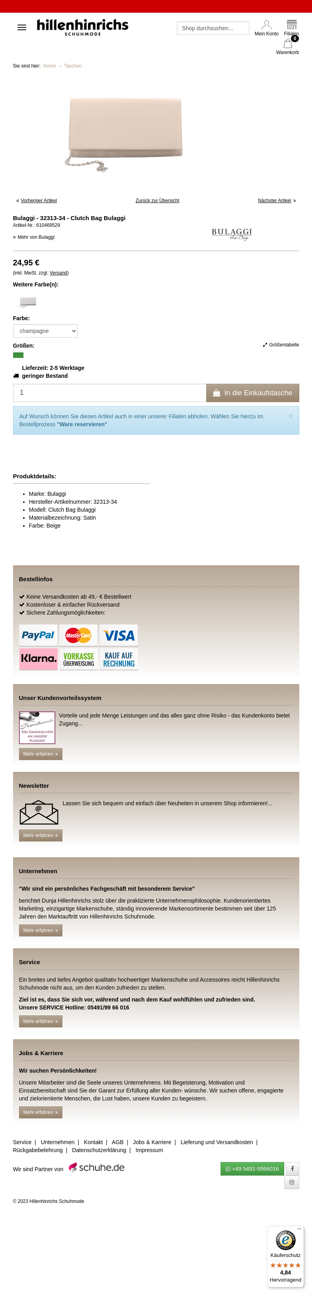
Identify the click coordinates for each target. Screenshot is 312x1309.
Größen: (24, 345)
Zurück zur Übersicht (157, 200)
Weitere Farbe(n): (36, 284)
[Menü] (299, 1231)
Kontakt (93, 1142)
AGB (118, 1142)
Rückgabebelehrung (38, 1150)
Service (22, 1142)
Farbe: (21, 318)
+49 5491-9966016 (252, 1169)
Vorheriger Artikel (36, 200)
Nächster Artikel (277, 200)
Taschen (73, 66)
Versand (58, 273)
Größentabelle (281, 345)
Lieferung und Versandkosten (216, 1142)
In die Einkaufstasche (252, 393)
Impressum (149, 1150)
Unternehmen (58, 1142)
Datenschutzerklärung (99, 1150)
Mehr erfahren (40, 754)
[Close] (290, 416)
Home (49, 66)
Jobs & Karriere (152, 1142)
